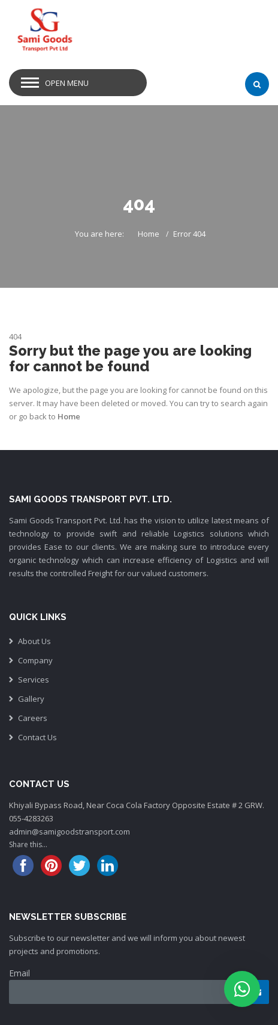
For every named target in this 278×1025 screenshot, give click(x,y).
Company (35, 660)
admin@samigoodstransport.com (69, 831)
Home (148, 233)
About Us (34, 641)
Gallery (31, 698)
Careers (32, 718)
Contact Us (37, 737)
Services (33, 679)
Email (19, 973)
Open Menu (67, 83)
